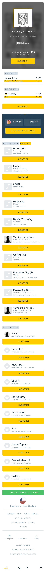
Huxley (16, 204)
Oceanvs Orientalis (28, 36)
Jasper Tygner (19, 151)
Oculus (16, 292)
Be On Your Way (22, 219)
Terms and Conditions (23, 550)
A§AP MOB (26, 310)
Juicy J (15, 239)
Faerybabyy (18, 186)
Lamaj (16, 166)
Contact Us (23, 537)
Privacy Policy (23, 545)
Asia (19, 514)
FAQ (37, 537)
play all (25, 143)
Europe (11, 514)
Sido (14, 428)
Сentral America (23, 518)
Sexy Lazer (26, 292)
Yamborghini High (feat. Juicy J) (27, 237)
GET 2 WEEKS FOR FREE (23, 130)
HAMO (16, 168)
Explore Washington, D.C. (23, 492)
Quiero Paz (19, 255)
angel (16, 184)
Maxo (15, 275)
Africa (31, 522)
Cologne (8, 97)
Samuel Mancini (20, 460)
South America (18, 522)
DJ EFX (16, 257)
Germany (12, 94)
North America (31, 514)
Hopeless (18, 201)
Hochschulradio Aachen (14, 81)
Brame (24, 168)
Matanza (13, 36)
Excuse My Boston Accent (27, 290)
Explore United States (23, 502)
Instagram (9, 537)
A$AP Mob (25, 239)
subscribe (23, 61)
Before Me (19, 148)
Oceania (23, 527)
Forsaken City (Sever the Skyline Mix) (27, 272)
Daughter (17, 221)
